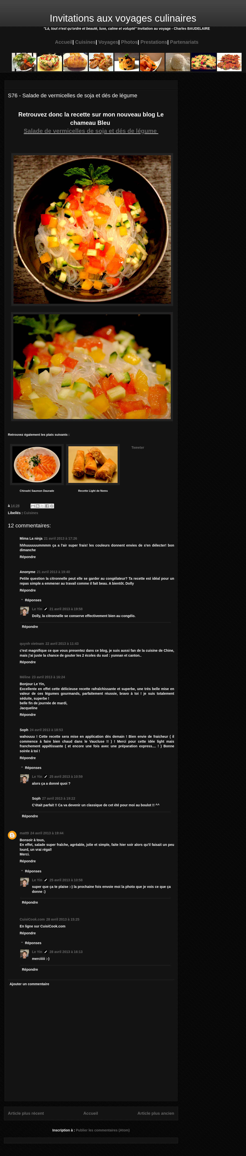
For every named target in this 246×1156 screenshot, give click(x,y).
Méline (25, 677)
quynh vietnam (32, 644)
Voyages (108, 42)
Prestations (153, 42)
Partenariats (184, 42)
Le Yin (37, 609)
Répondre (28, 557)
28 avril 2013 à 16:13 (66, 952)
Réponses (33, 600)
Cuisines (85, 42)
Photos (129, 42)
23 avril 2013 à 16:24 (48, 677)
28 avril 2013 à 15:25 (62, 919)
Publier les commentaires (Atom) (103, 1130)
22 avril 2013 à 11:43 (62, 644)
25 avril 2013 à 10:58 (66, 880)
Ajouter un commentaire (29, 984)
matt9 (24, 833)
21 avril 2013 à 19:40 (53, 572)
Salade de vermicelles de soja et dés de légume (91, 131)
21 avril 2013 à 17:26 (60, 538)
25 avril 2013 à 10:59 (66, 777)
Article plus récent (26, 1113)
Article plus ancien (156, 1113)
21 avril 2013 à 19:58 (66, 609)
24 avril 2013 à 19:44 (46, 833)
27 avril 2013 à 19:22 (58, 798)
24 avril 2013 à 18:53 (46, 730)
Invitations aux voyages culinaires (123, 18)
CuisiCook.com (32, 919)
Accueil (63, 42)
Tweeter (137, 447)
